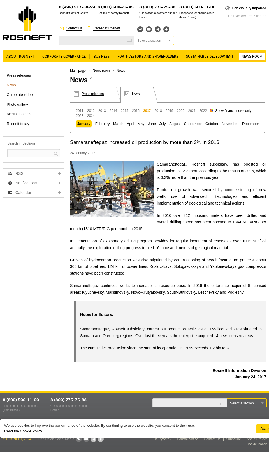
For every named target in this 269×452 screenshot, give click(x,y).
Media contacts (19, 114)
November (230, 124)
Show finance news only (233, 111)
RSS (19, 173)
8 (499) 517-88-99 (77, 7)
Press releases (19, 75)
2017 (147, 111)
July (162, 124)
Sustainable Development (209, 57)
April (130, 124)
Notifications (26, 183)
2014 (113, 111)
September (193, 124)
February (102, 124)
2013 (102, 111)
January (83, 124)
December (250, 124)
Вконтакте (140, 29)
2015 (124, 111)
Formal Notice (187, 439)
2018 (158, 111)
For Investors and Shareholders (147, 57)
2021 (192, 111)
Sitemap (260, 16)
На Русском (237, 16)
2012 (91, 111)
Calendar (23, 192)
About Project (257, 439)
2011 (80, 111)
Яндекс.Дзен (166, 29)
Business (102, 57)
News (11, 85)
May (141, 124)
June (152, 124)
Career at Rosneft (106, 28)
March (118, 124)
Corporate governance (64, 57)
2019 (169, 111)
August (174, 124)
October (211, 124)
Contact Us (74, 28)
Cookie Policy (256, 444)
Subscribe (233, 439)
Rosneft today (18, 124)
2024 (91, 116)
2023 (80, 116)
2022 (203, 111)
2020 (180, 111)
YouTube (149, 29)
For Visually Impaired (249, 8)
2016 (136, 111)
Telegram (158, 29)
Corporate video (20, 94)
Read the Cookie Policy (23, 431)
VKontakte (78, 439)
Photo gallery (17, 104)
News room (252, 57)
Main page (78, 71)
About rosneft (20, 57)
